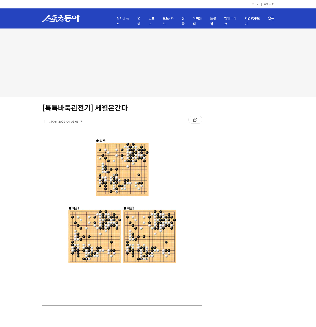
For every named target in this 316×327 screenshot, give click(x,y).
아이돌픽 (197, 21)
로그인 (255, 4)
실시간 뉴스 (122, 21)
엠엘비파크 (230, 21)
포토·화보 (168, 21)
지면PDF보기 (252, 21)
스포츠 (152, 21)
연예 (139, 21)
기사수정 (67, 122)
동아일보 (269, 4)
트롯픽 (213, 21)
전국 (183, 21)
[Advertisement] (158, 62)
